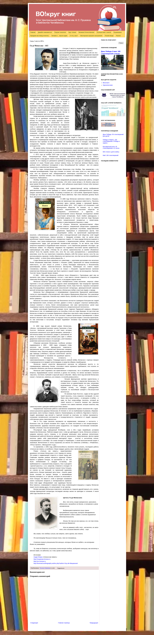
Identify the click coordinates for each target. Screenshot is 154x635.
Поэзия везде (109, 35)
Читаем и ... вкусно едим (59, 35)
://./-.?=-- (56, 563)
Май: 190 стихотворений (110, 155)
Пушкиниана (117, 32)
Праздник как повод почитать (39, 35)
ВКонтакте (106, 83)
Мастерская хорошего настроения (91, 35)
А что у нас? (74, 35)
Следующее (34, 623)
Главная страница (64, 623)
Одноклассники (108, 85)
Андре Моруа (38, 557)
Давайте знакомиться (45, 32)
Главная (32, 32)
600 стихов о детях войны (111, 152)
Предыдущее (94, 623)
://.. (42, 559)
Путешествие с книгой (104, 32)
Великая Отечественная (86, 32)
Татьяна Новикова (45, 568)
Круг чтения (72, 32)
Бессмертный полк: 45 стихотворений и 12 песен (111, 147)
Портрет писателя (60, 32)
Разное (118, 35)
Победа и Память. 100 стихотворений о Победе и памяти (111, 141)
